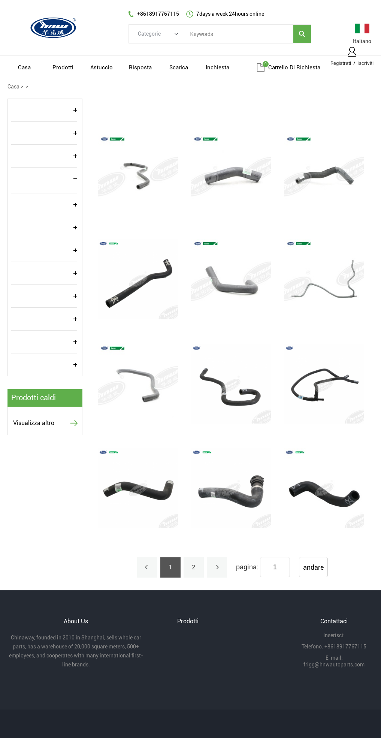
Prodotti (62, 67)
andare (313, 567)
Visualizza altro (33, 423)
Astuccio (101, 67)
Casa (24, 67)
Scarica (178, 67)
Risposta (140, 67)
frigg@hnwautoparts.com (334, 665)
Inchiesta (217, 67)
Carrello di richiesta (294, 67)
